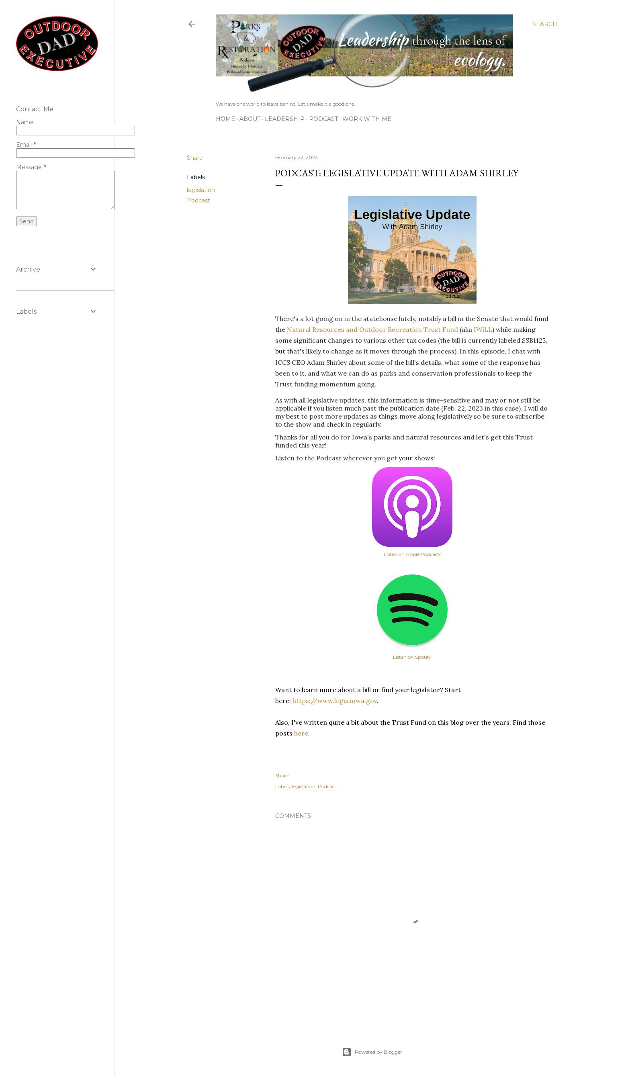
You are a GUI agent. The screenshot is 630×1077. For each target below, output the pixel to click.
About (249, 119)
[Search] (544, 24)
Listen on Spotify (412, 657)
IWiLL (483, 329)
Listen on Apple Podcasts (412, 554)
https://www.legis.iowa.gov (334, 701)
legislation (201, 190)
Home (225, 119)
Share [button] (195, 157)
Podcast (323, 119)
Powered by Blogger (372, 1052)
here (301, 733)
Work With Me (366, 119)
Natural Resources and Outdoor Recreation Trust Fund (372, 329)
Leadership (285, 119)
